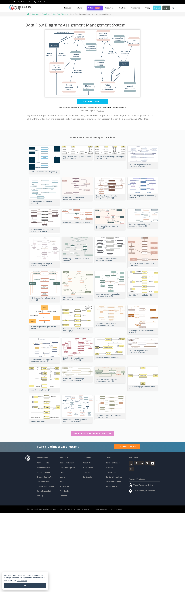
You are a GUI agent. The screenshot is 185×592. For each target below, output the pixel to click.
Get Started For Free (127, 447)
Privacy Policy (111, 472)
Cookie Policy (22, 580)
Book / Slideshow (67, 463)
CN (103, 110)
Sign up (157, 8)
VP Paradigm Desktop (37, 2)
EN (97, 110)
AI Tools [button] (94, 8)
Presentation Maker (45, 486)
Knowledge (64, 486)
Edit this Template (92, 101)
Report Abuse (111, 486)
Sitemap (63, 496)
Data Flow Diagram (60, 14)
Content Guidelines (114, 477)
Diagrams (35, 14)
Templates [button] (136, 8)
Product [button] (68, 8)
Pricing (147, 8)
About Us (87, 463)
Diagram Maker (43, 472)
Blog (62, 481)
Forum (62, 472)
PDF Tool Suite (43, 463)
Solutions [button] (123, 8)
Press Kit (86, 472)
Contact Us (87, 477)
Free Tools (64, 491)
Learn (62, 477)
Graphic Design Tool (45, 477)
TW (99, 110)
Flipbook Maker (43, 467)
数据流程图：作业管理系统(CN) (114, 107)
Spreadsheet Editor (45, 491)
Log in (166, 8)
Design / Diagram (67, 467)
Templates (46, 14)
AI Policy (109, 467)
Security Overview (113, 481)
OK (25, 585)
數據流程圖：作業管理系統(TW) (89, 107)
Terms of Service (113, 463)
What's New (88, 467)
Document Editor (44, 481)
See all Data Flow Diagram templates (92, 433)
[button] (80, 8)
